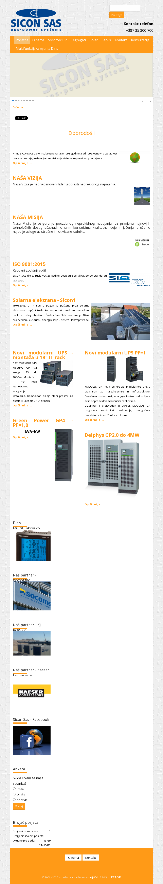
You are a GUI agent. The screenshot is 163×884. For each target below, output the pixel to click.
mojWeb (93, 877)
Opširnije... (22, 163)
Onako (20, 794)
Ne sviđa (22, 800)
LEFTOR (115, 877)
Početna (18, 107)
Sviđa (20, 789)
